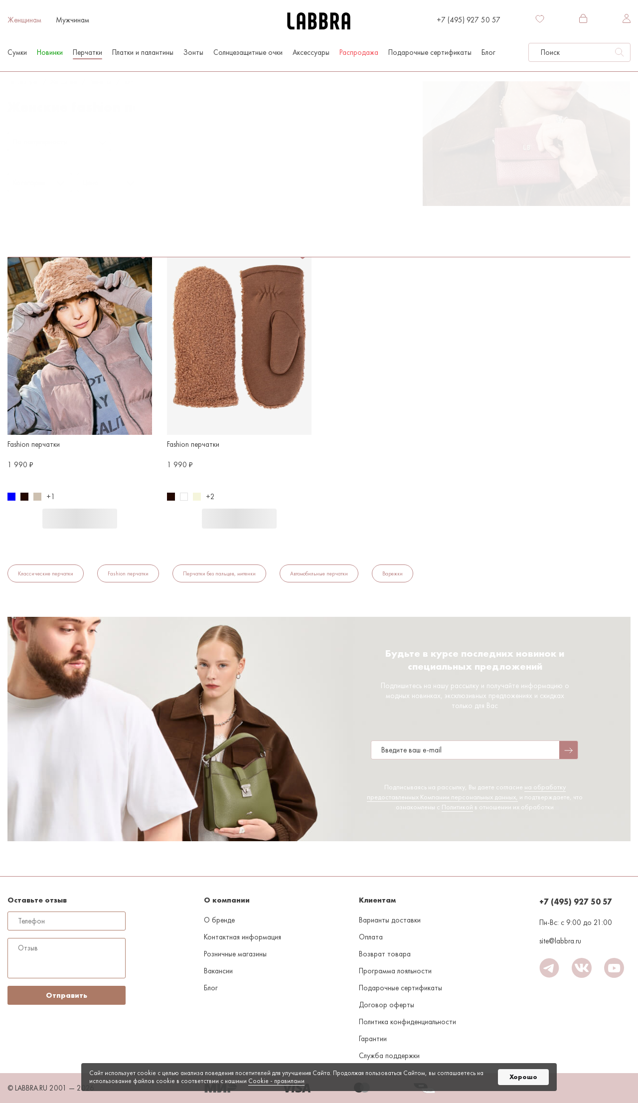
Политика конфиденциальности (407, 1022)
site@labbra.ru (560, 941)
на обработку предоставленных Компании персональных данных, (466, 791)
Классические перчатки (45, 573)
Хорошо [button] (523, 1077)
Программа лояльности (395, 971)
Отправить (66, 995)
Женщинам (24, 20)
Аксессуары (311, 52)
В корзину (79, 519)
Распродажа (358, 52)
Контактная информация (242, 937)
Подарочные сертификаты (430, 52)
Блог (488, 52)
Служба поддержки (389, 1056)
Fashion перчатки (144, 82)
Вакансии (218, 971)
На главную (22, 82)
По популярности (40, 142)
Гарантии (373, 1039)
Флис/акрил (182, 206)
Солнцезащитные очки (248, 52)
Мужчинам (72, 20)
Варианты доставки (390, 920)
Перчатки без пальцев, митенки (219, 573)
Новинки (50, 52)
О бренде (219, 920)
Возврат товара (385, 954)
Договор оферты (386, 1005)
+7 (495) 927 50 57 (468, 20)
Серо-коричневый (197, 82)
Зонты (193, 52)
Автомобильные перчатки (319, 573)
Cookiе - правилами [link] (276, 1081)
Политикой (457, 806)
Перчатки (87, 52)
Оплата (371, 937)
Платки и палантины (142, 52)
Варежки (392, 573)
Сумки (17, 52)
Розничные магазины (235, 954)
